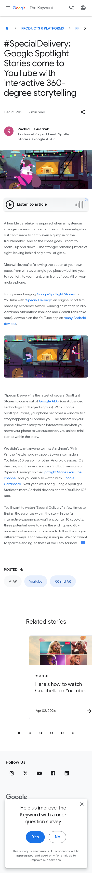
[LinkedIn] (67, 773)
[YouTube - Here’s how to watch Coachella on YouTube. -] (55, 677)
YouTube (35, 581)
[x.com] (25, 773)
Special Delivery (38, 300)
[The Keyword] (7, 28)
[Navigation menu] (8, 8)
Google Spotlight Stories (56, 294)
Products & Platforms (42, 28)
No (57, 846)
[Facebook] (53, 773)
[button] (82, 112)
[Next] (85, 28)
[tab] (19, 733)
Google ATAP (49, 401)
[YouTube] (39, 773)
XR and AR (63, 581)
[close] (81, 813)
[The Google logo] (16, 797)
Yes (35, 846)
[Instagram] (12, 773)
